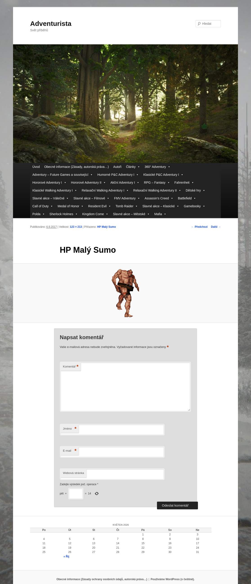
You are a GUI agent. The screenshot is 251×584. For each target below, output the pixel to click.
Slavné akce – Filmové (91, 198)
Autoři (117, 167)
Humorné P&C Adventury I (118, 175)
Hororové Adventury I (49, 183)
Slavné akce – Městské (131, 214)
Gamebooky (194, 206)
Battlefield (187, 198)
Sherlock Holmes (63, 214)
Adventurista (50, 23)
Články (133, 167)
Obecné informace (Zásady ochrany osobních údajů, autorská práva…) (101, 579)
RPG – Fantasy (157, 183)
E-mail (69, 451)
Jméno (69, 429)
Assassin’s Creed (159, 198)
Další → (216, 226)
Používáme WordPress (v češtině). (173, 579)
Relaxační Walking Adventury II (157, 190)
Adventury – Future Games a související (62, 175)
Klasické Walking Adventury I (54, 190)
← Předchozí (199, 226)
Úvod (36, 167)
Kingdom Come (95, 214)
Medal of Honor (71, 206)
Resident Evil (99, 206)
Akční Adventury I (124, 183)
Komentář (70, 366)
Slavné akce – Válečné (50, 198)
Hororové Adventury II (88, 183)
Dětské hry (195, 190)
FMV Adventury (127, 198)
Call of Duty (42, 206)
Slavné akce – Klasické (160, 206)
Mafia (160, 214)
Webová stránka (73, 473)
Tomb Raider (127, 206)
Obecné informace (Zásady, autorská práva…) (76, 167)
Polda (38, 214)
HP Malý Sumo (106, 226)
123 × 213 (76, 226)
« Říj (66, 556)
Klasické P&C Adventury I (163, 175)
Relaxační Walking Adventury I (105, 190)
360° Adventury (157, 167)
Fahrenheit (184, 183)
